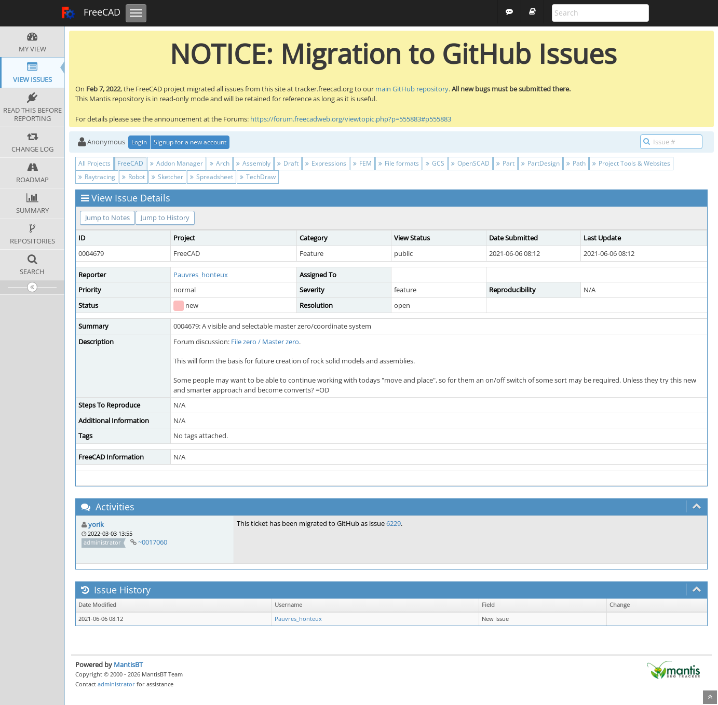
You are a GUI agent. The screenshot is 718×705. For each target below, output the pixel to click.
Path (576, 163)
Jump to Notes (107, 217)
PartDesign (540, 163)
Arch (219, 163)
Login (139, 142)
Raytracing (96, 176)
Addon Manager (176, 163)
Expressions (325, 163)
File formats (398, 163)
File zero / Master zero (265, 341)
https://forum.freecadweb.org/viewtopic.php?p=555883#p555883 (350, 119)
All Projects (94, 163)
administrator (116, 684)
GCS (435, 163)
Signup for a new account (190, 142)
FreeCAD (90, 13)
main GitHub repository (412, 88)
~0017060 (152, 542)
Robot (133, 176)
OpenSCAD (470, 163)
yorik (96, 524)
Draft (288, 163)
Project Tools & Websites (631, 163)
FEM (362, 163)
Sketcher (167, 176)
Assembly (253, 163)
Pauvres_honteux (200, 274)
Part (505, 163)
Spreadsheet (211, 176)
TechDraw (258, 176)
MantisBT (128, 664)
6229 (393, 523)
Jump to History (165, 217)
